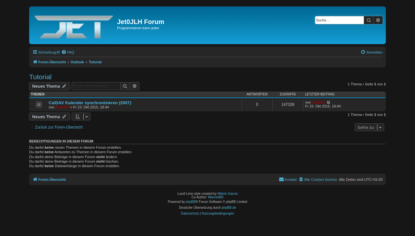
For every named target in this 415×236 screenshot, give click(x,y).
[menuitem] (67, 52)
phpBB (191, 202)
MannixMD (216, 197)
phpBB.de (229, 207)
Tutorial (40, 77)
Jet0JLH (62, 107)
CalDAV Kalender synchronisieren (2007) (90, 102)
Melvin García (228, 193)
